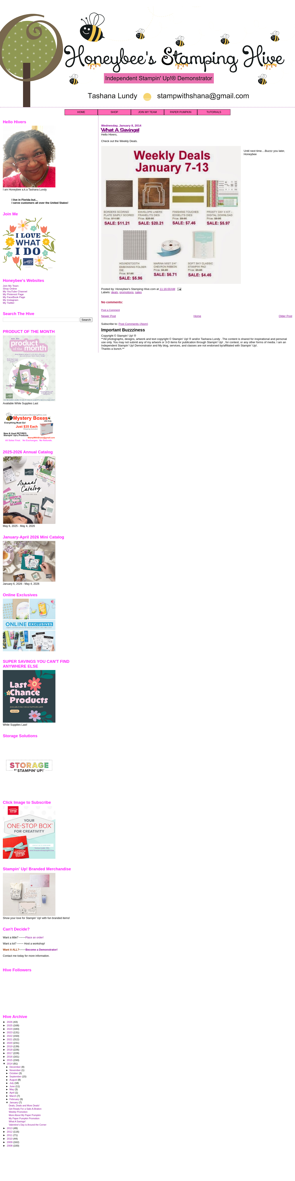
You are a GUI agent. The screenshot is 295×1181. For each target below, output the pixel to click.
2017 (10, 1053)
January (14, 1102)
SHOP (114, 112)
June (12, 1086)
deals (114, 292)
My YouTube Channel (15, 291)
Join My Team (11, 285)
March (13, 1096)
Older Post (285, 316)
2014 (10, 1063)
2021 (10, 1039)
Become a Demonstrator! (42, 949)
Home (197, 316)
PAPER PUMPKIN (180, 112)
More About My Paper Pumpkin (25, 1115)
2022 (10, 1035)
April (12, 1092)
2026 (10, 1021)
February (15, 1099)
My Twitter (8, 302)
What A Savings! (120, 130)
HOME (81, 112)
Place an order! (34, 937)
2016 (10, 1056)
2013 (10, 1128)
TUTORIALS (213, 112)
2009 (10, 1142)
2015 (10, 1060)
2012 (10, 1131)
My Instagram (10, 299)
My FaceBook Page (14, 297)
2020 (10, 1042)
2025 (10, 1025)
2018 (10, 1049)
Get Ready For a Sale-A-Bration (25, 1108)
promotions (127, 292)
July (12, 1083)
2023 (10, 1032)
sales (138, 292)
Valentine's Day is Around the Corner (27, 1124)
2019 (10, 1046)
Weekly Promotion (18, 1112)
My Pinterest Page (13, 294)
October (14, 1073)
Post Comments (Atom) (133, 324)
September (16, 1076)
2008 (10, 1145)
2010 (10, 1138)
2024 (10, 1028)
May (12, 1089)
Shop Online (10, 288)
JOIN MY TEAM (147, 112)
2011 (10, 1135)
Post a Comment (110, 310)
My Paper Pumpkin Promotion (24, 1118)
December (15, 1067)
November (15, 1070)
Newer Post (108, 316)
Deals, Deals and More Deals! (24, 1105)
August (14, 1079)
